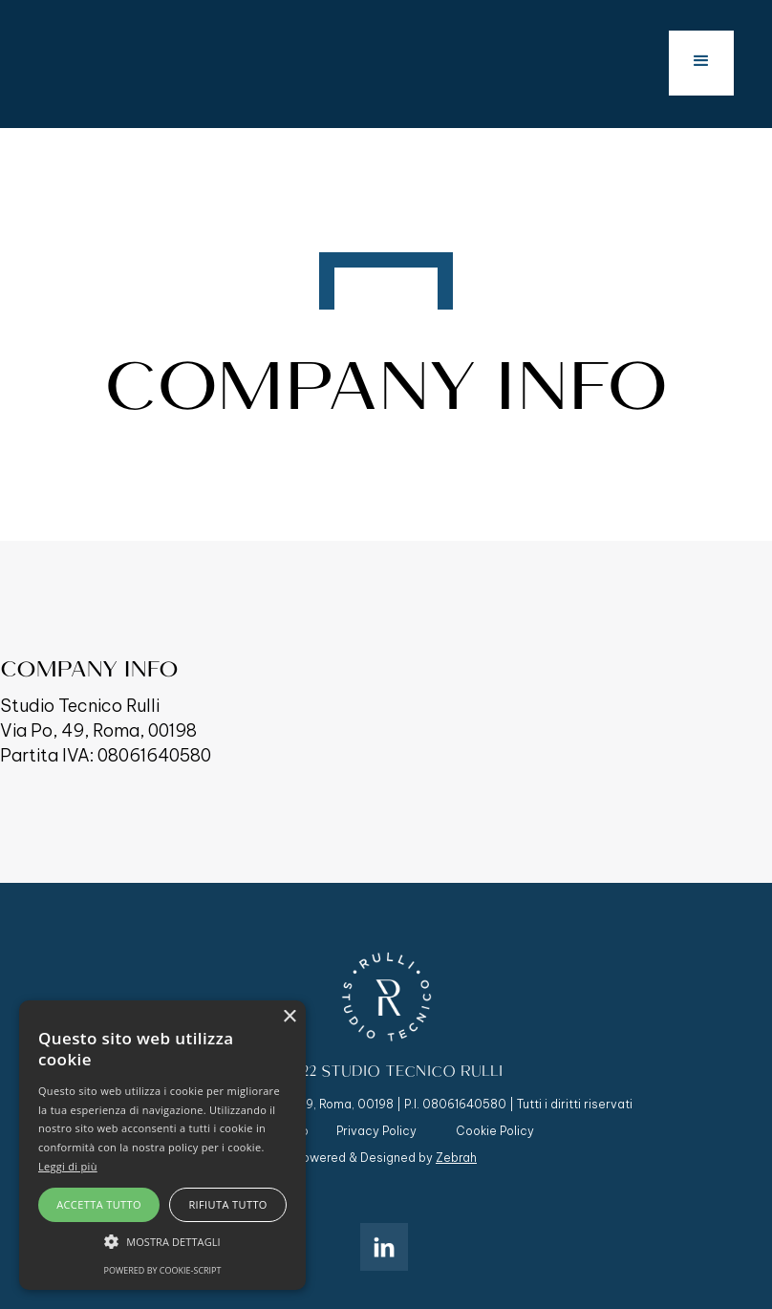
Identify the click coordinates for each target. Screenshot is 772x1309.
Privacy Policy (376, 1131)
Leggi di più (67, 1166)
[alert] (162, 1145)
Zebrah (456, 1157)
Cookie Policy (495, 1131)
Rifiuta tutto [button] (227, 1204)
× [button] (289, 1017)
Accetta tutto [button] (98, 1204)
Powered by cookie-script (163, 1270)
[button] (701, 63)
